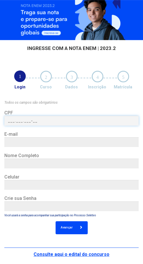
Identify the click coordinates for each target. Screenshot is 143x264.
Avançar (71, 227)
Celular (11, 177)
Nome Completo (21, 155)
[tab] (20, 76)
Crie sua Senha (20, 198)
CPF (8, 113)
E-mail (11, 134)
